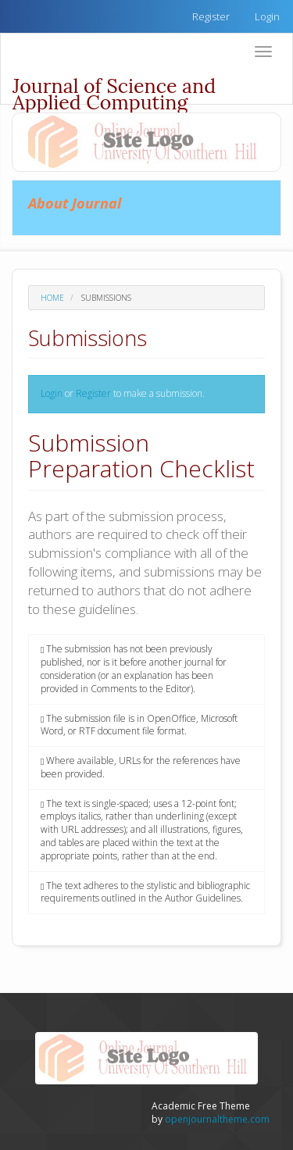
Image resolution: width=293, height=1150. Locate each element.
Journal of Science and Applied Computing (114, 88)
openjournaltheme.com (217, 1119)
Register (211, 16)
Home (52, 297)
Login (267, 16)
